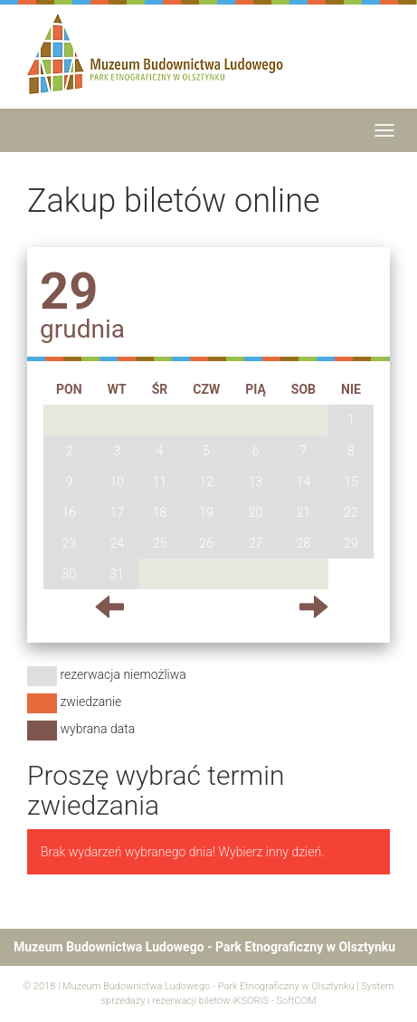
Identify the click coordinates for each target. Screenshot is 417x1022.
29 (351, 543)
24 (116, 543)
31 (116, 574)
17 (116, 512)
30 (69, 574)
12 (206, 481)
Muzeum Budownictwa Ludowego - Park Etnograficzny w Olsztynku (208, 986)
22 (351, 512)
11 (160, 481)
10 (116, 481)
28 (304, 543)
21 (304, 512)
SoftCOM (296, 1001)
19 (206, 512)
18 (160, 512)
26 (206, 543)
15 (351, 481)
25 (160, 543)
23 (69, 543)
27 (256, 543)
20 (256, 512)
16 (69, 512)
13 (256, 481)
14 (304, 481)
